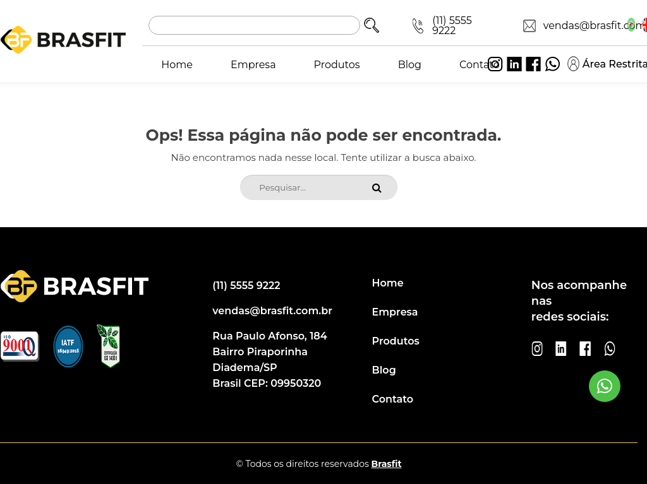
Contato (479, 65)
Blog (409, 65)
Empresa (253, 65)
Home (177, 65)
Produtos (337, 65)
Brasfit (386, 463)
